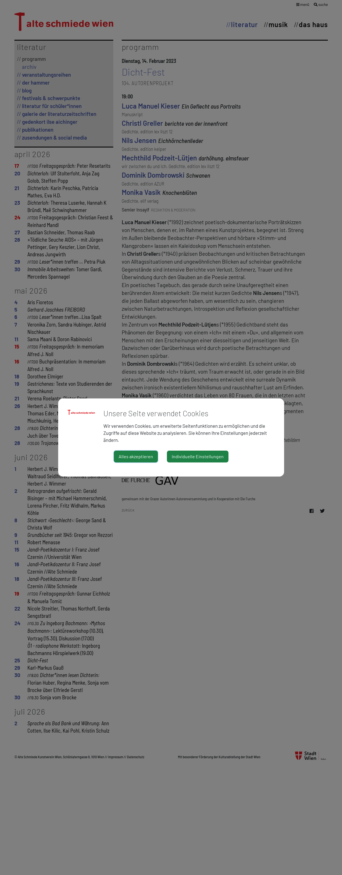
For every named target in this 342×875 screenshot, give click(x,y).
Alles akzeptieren (136, 456)
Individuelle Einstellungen (198, 456)
